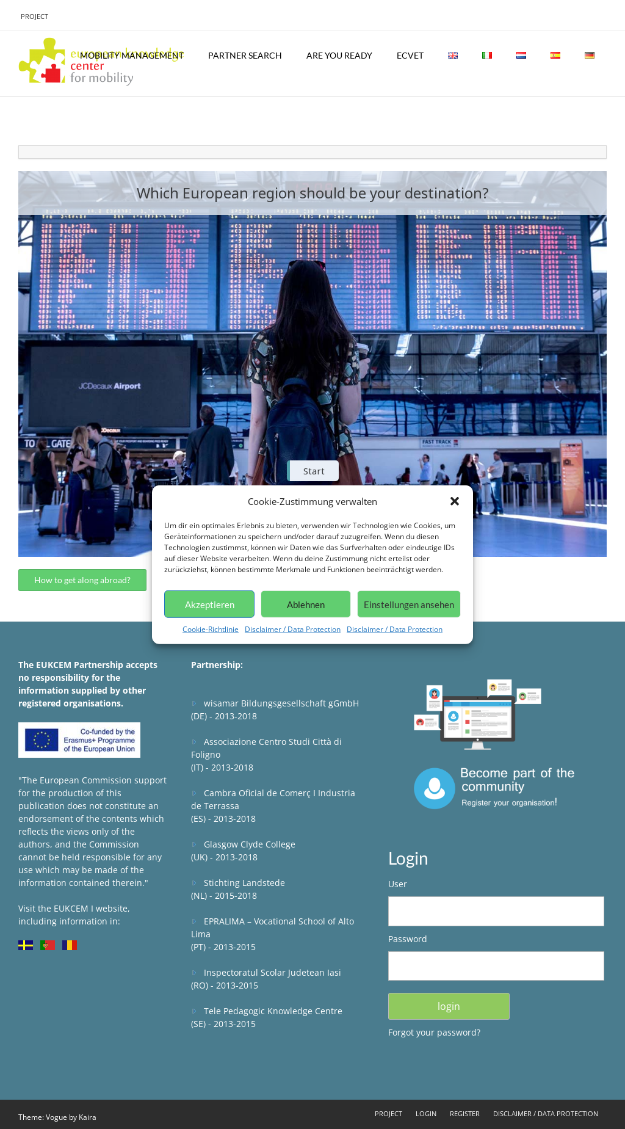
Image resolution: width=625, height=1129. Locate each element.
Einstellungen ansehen (409, 603)
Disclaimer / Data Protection (293, 629)
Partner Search (245, 55)
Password (407, 939)
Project (34, 16)
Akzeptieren (209, 603)
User (397, 884)
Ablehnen (306, 603)
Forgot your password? (434, 1032)
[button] (455, 501)
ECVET (410, 55)
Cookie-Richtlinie (210, 629)
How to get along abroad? (82, 580)
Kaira (87, 1117)
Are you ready (339, 55)
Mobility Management (132, 55)
